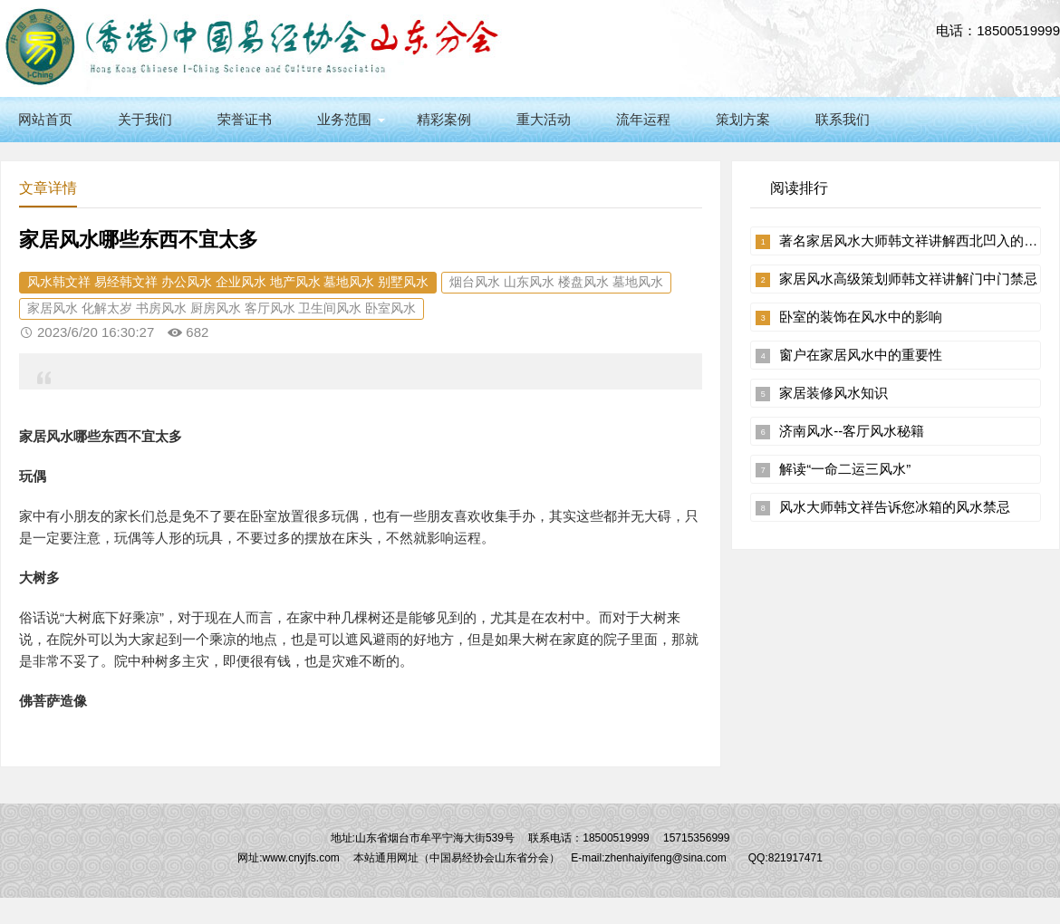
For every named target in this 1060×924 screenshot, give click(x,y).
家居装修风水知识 (833, 392)
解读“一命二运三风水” (845, 468)
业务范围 (344, 119)
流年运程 (643, 119)
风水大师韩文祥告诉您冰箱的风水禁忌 (894, 507)
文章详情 (48, 188)
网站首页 (45, 119)
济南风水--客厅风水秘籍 (851, 430)
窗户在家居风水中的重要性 (860, 354)
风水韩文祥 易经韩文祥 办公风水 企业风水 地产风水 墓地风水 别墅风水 (228, 281)
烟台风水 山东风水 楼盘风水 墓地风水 (556, 281)
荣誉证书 (244, 119)
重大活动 (543, 119)
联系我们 (842, 119)
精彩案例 (444, 119)
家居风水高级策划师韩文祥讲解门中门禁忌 (908, 278)
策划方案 (743, 119)
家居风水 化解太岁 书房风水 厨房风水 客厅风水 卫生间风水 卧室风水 (221, 308)
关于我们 (145, 119)
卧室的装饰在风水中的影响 (860, 316)
